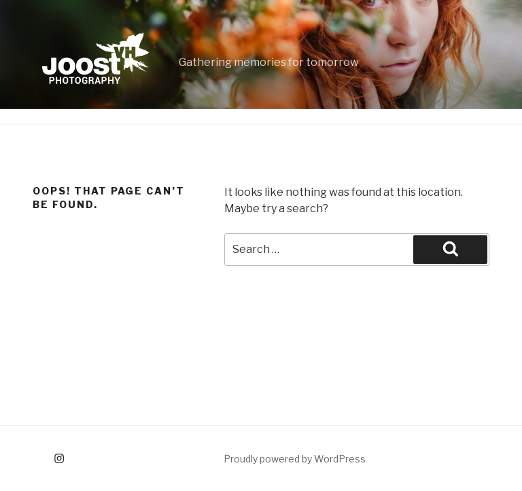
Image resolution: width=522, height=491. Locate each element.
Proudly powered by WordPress (295, 458)
